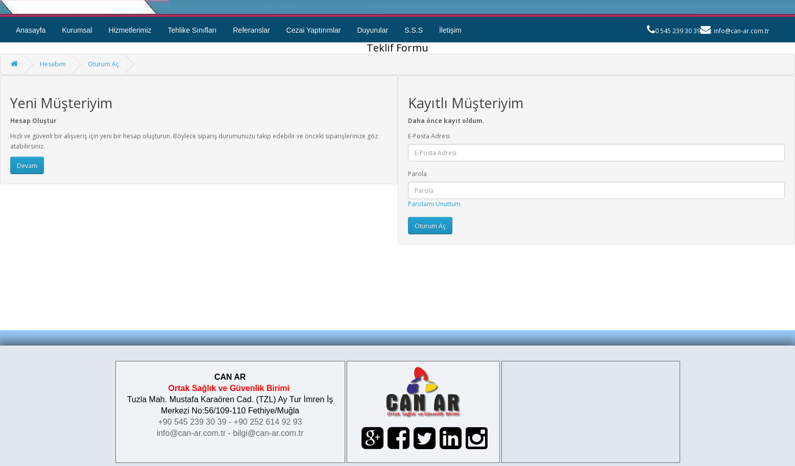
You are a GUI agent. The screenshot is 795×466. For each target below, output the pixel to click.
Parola (417, 173)
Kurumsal (77, 30)
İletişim (450, 30)
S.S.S (413, 30)
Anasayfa (30, 30)
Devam (27, 165)
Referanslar (251, 30)
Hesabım (53, 64)
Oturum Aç (103, 64)
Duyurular (372, 30)
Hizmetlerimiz (130, 30)
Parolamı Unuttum (434, 204)
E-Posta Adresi (429, 136)
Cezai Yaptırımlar (313, 30)
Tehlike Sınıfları (192, 30)
